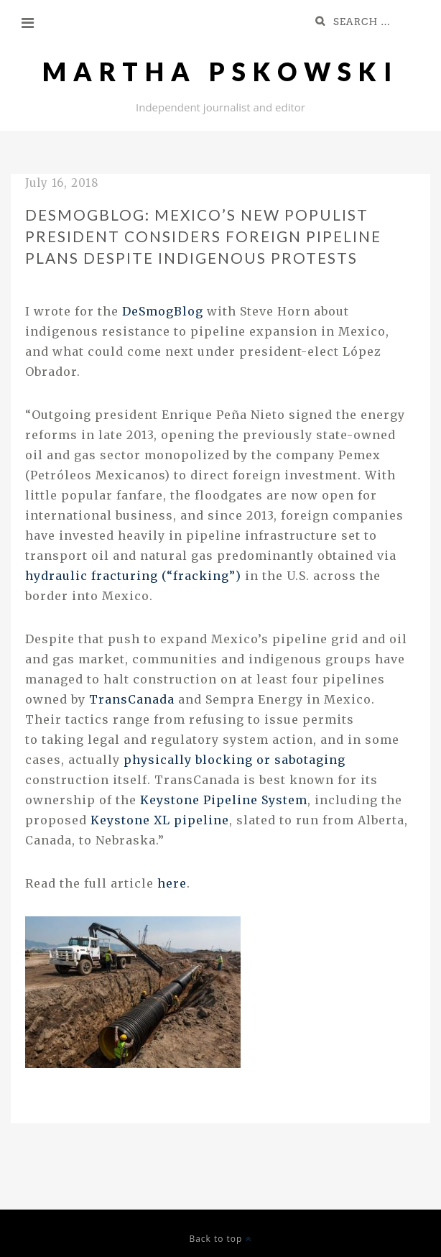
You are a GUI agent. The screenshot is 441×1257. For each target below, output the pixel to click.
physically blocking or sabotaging (234, 759)
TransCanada (133, 699)
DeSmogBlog (162, 311)
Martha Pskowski (220, 71)
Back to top (220, 1239)
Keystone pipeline (159, 820)
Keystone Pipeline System (223, 800)
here (172, 883)
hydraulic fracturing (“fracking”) (133, 575)
